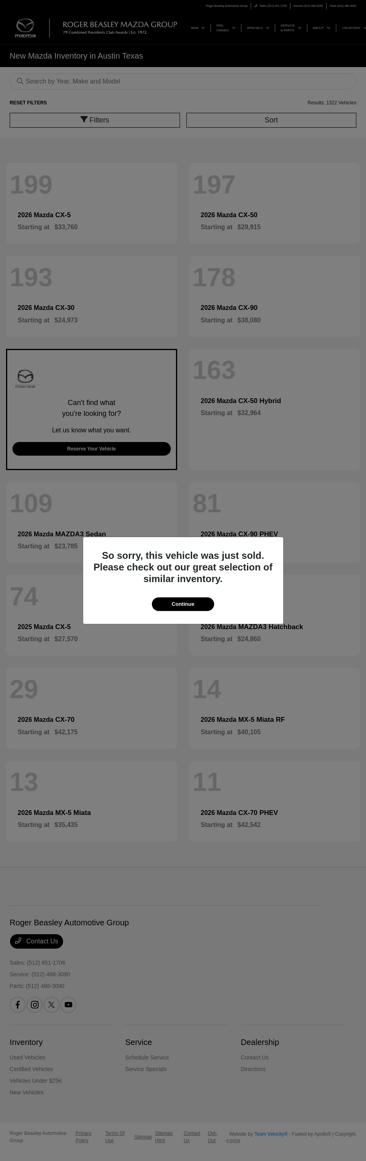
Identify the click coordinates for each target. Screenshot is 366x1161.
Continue (183, 604)
